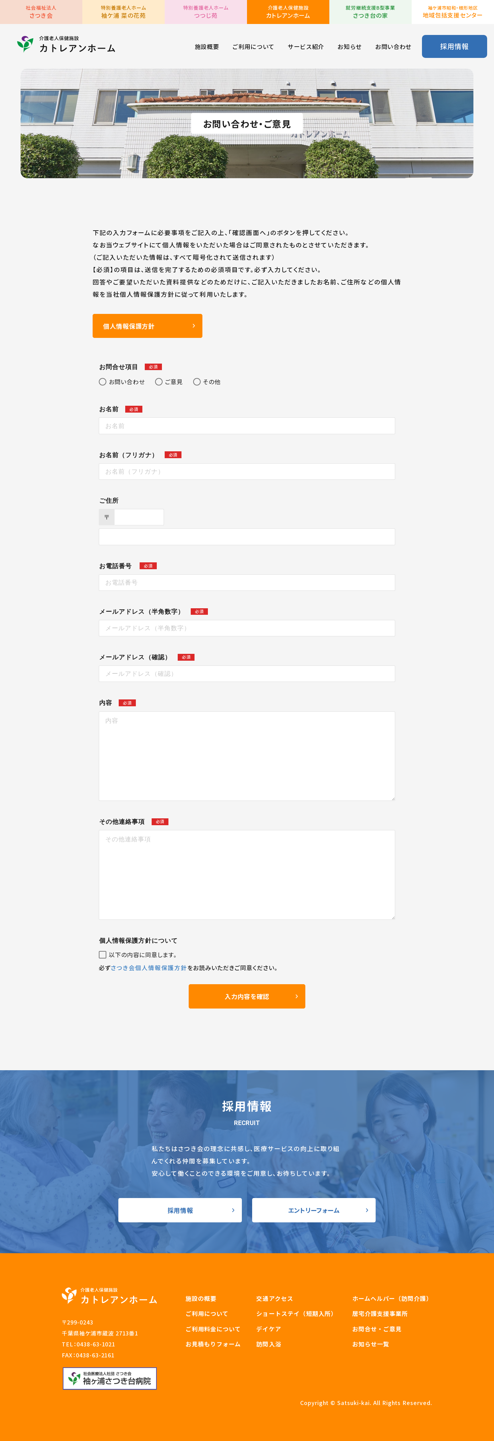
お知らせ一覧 (370, 1344)
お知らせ (350, 46)
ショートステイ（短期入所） (296, 1313)
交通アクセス (274, 1298)
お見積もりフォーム (213, 1344)
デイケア (268, 1328)
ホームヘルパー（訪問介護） (392, 1298)
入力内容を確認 (247, 996)
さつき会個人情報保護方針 (149, 967)
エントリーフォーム (314, 1210)
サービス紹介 (306, 46)
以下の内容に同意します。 (143, 954)
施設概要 (207, 46)
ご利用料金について (213, 1328)
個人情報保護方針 (129, 325)
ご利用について (253, 46)
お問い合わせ (393, 46)
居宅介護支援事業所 (380, 1313)
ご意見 (174, 382)
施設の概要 (201, 1298)
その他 (212, 382)
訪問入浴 (268, 1344)
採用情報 (454, 46)
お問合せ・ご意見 (377, 1328)
